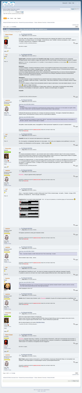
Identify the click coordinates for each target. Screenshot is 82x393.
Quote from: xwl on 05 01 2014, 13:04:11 (26, 104)
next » (78, 24)
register (18, 9)
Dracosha (44, 22)
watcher (7, 100)
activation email (14, 10)
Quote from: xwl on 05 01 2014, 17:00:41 (26, 251)
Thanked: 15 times (7, 162)
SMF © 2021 (41, 389)
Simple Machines (46, 389)
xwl (6, 54)
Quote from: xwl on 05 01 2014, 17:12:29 (26, 282)
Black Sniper (9, 34)
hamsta (7, 278)
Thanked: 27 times (7, 115)
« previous (74, 24)
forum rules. (26, 130)
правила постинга (37, 129)
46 (11, 26)
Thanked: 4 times (7, 48)
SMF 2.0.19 (36, 389)
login (14, 9)
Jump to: (69, 380)
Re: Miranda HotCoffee (26, 34)
